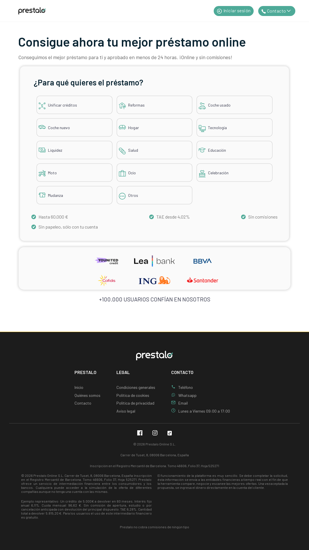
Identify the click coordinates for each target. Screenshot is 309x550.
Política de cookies (132, 395)
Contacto (82, 403)
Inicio (78, 387)
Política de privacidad (135, 403)
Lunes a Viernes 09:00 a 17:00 (204, 411)
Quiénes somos (87, 395)
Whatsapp (187, 395)
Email (183, 403)
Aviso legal (125, 411)
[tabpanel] (154, 142)
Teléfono (185, 387)
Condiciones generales (135, 387)
